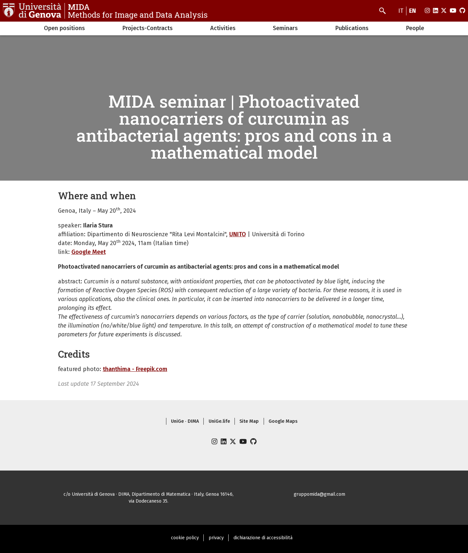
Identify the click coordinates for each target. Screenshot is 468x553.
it (400, 10)
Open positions (64, 28)
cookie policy (185, 538)
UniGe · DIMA (185, 421)
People (415, 28)
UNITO (237, 234)
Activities (222, 28)
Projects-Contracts (147, 28)
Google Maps (283, 421)
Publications (351, 28)
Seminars (285, 28)
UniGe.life (219, 421)
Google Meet (88, 252)
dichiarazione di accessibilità (263, 538)
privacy (216, 538)
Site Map (249, 421)
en (412, 10)
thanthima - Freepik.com (135, 369)
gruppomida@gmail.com (319, 494)
